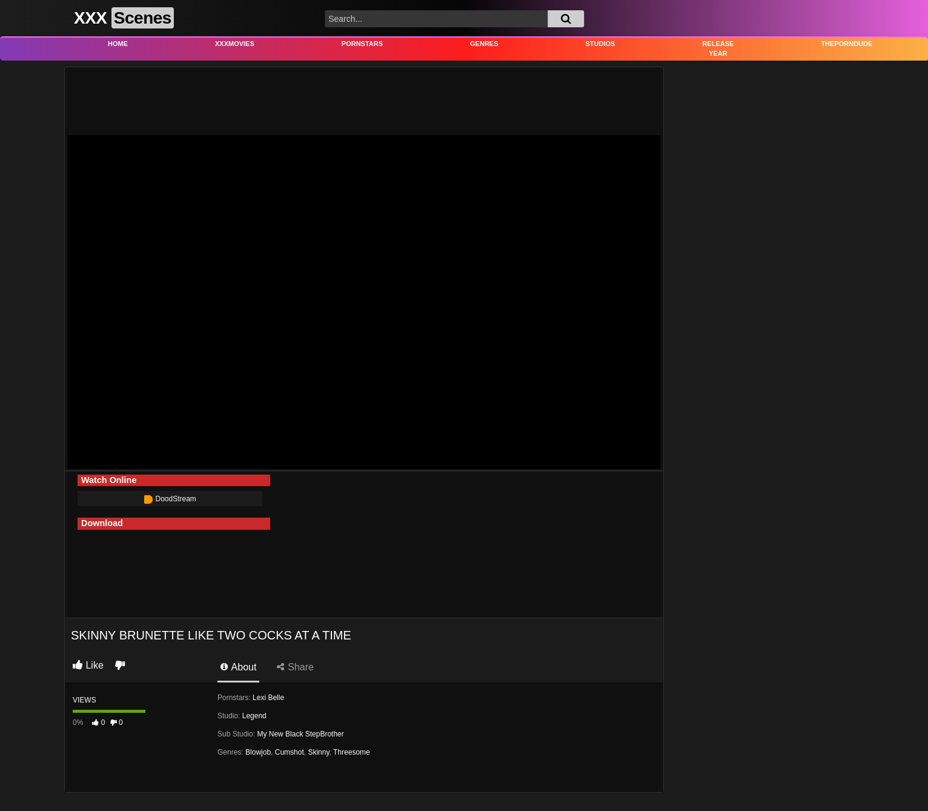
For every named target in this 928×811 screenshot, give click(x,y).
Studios (600, 43)
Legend (254, 716)
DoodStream (170, 499)
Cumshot (289, 752)
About (238, 667)
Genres (484, 43)
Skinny (318, 752)
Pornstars (362, 43)
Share (295, 667)
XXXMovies (234, 43)
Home (118, 43)
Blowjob (258, 752)
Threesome (351, 752)
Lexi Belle (268, 697)
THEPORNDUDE (846, 43)
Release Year (718, 49)
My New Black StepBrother (300, 734)
